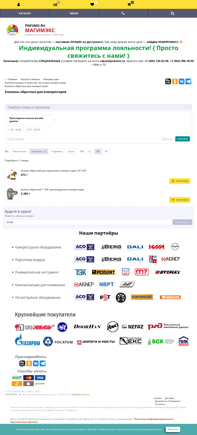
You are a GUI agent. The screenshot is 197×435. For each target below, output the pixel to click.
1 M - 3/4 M (15, 129)
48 (98, 151)
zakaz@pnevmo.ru (80, 394)
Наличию (37, 151)
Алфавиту (57, 151)
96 (106, 151)
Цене (71, 151)
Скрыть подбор (15, 138)
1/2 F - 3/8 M (33, 129)
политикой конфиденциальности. (142, 429)
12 (89, 151)
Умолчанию (19, 151)
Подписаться (182, 222)
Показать (182, 138)
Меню (74, 13)
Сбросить (167, 138)
